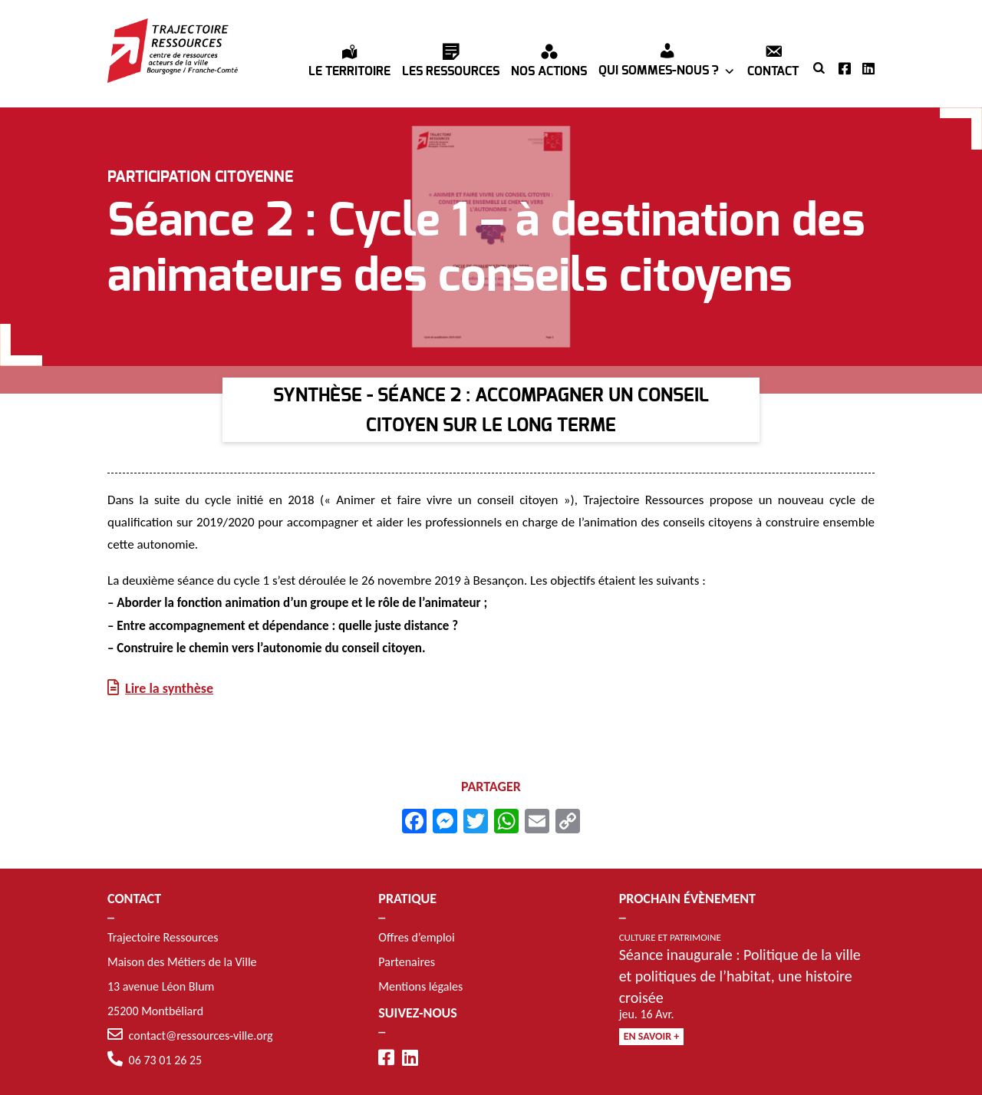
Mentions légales (420, 986)
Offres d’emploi (416, 937)
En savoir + (652, 1036)
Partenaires (406, 962)
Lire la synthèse (169, 689)
